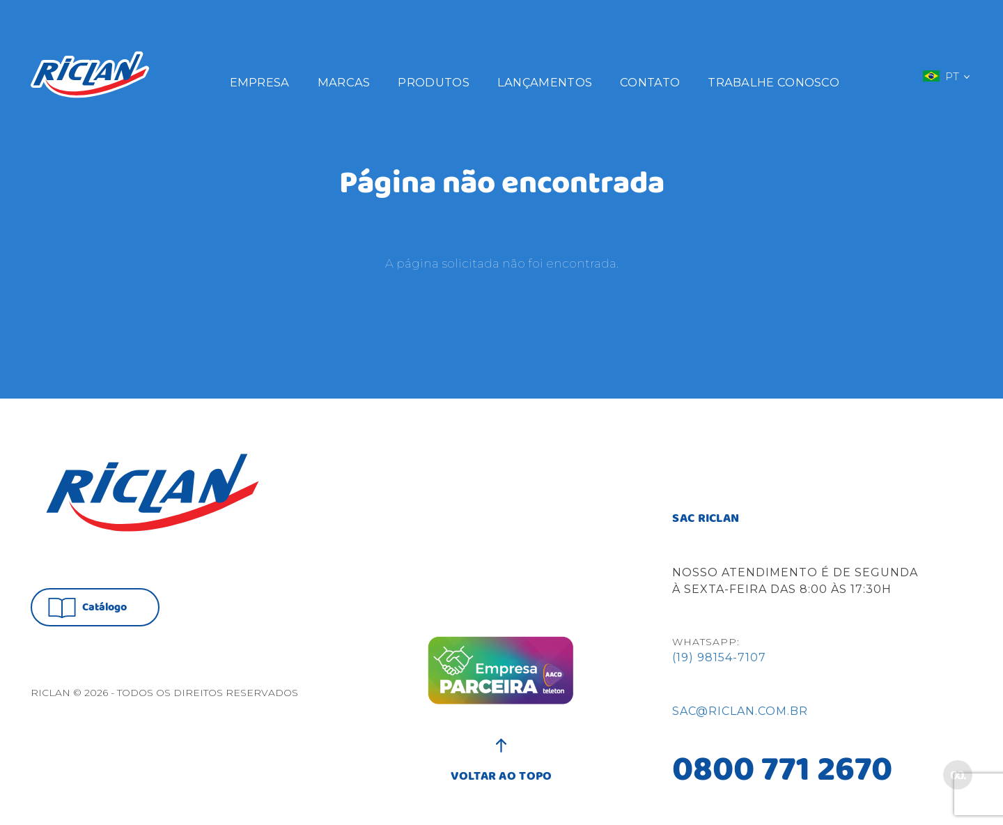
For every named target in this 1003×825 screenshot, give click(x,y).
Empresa (260, 82)
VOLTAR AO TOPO (501, 769)
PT (946, 76)
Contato (650, 82)
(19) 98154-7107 (719, 657)
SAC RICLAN (705, 519)
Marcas (344, 82)
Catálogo (87, 608)
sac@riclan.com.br (740, 711)
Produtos (433, 82)
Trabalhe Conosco (773, 82)
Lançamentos (544, 82)
